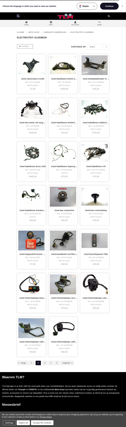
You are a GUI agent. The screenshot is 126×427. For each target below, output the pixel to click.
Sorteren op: (78, 47)
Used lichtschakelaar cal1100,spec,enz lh (102, 298)
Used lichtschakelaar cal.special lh (67, 298)
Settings (9, 422)
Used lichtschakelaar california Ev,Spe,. (69, 342)
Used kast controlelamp (96, 210)
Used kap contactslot (64, 210)
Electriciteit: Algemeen (82, 32)
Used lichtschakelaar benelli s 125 (35, 298)
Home (21, 32)
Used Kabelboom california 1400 (98, 123)
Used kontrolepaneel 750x (96, 254)
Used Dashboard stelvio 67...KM (66, 79)
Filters (24, 46)
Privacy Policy (46, 417)
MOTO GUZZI (33, 32)
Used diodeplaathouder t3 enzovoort (99, 79)
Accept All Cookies (42, 422)
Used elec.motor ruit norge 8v (33, 123)
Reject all (23, 422)
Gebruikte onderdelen (55, 32)
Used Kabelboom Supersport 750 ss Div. (69, 166)
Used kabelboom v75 (96, 166)
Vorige (22, 363)
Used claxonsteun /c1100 (32, 79)
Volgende (67, 363)
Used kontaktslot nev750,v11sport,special (70, 254)
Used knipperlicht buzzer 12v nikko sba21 (39, 254)
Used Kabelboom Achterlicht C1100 (67, 123)
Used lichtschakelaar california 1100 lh (37, 342)
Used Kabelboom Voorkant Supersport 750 (39, 210)
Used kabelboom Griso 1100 (33, 166)
